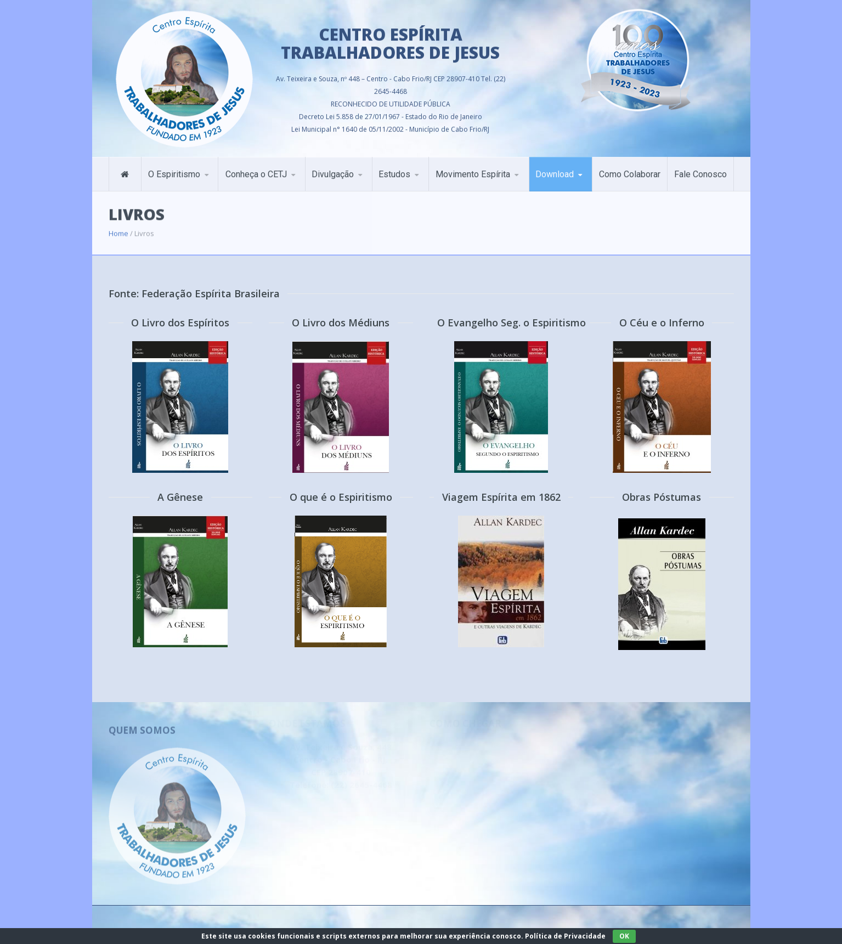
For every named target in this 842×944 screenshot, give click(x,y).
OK (624, 936)
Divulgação (333, 167)
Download (554, 167)
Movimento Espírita (473, 167)
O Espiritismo (174, 167)
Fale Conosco (700, 167)
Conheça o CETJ (256, 167)
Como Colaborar (629, 167)
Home (118, 225)
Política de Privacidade (565, 936)
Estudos (394, 167)
